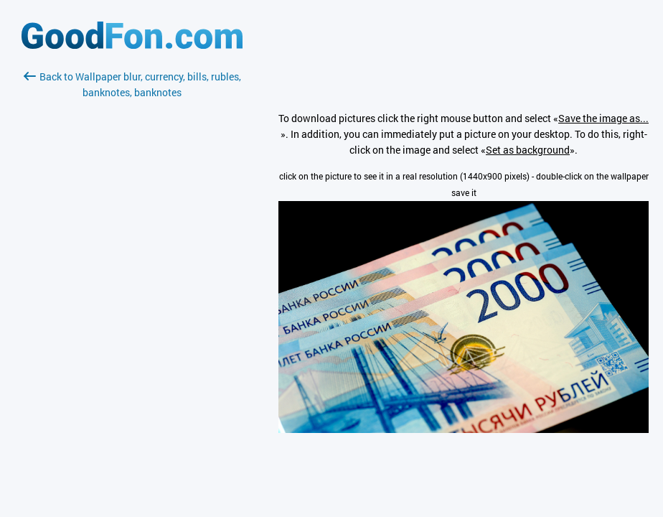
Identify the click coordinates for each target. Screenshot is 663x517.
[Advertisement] (132, 270)
